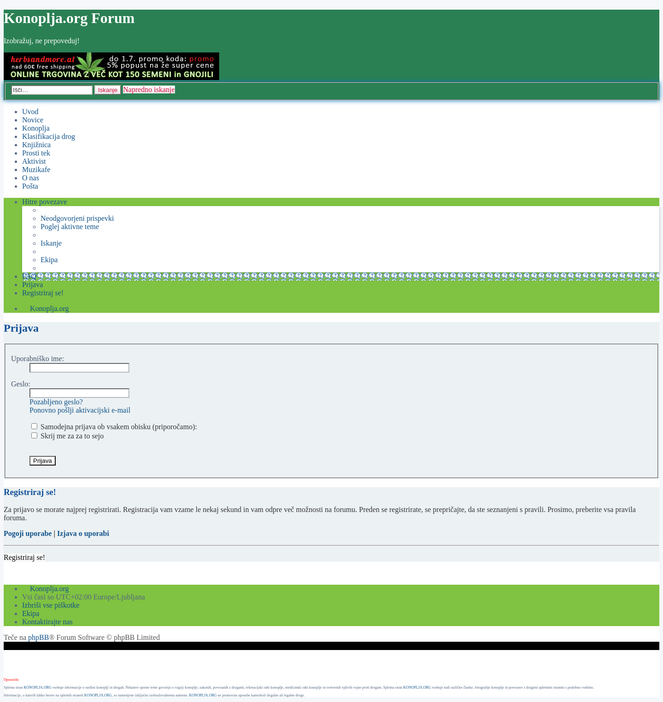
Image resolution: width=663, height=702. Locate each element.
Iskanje (107, 89)
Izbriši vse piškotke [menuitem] (50, 605)
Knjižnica (36, 145)
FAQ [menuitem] (29, 276)
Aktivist (34, 161)
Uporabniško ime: (37, 359)
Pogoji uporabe (28, 533)
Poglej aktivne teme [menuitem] (70, 226)
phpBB (38, 637)
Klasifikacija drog (48, 136)
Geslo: (20, 384)
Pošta (30, 186)
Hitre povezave (44, 202)
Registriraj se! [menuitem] (43, 293)
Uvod (30, 111)
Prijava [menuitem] (32, 284)
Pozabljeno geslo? (56, 402)
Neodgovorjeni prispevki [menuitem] (77, 218)
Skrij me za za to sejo (67, 436)
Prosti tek (36, 153)
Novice (32, 120)
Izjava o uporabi (83, 533)
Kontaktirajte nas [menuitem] (47, 622)
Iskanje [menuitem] (51, 243)
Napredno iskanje (148, 89)
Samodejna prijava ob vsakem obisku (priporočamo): (114, 427)
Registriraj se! (24, 557)
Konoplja (36, 128)
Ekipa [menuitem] (49, 260)
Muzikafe (36, 169)
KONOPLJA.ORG (38, 687)
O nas (30, 178)
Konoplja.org (49, 308)
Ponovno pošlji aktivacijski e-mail (79, 410)
